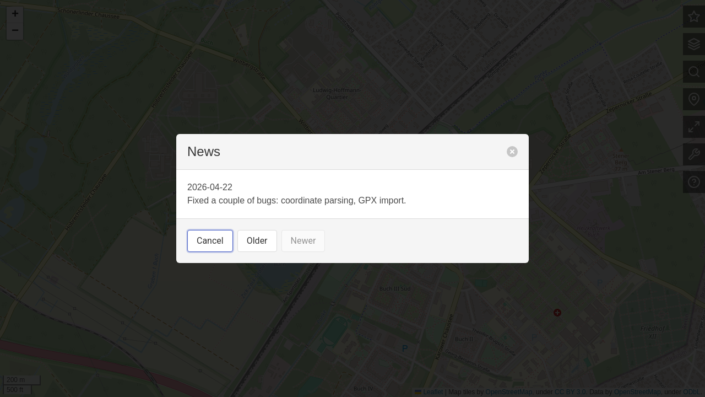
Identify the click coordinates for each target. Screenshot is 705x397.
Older (257, 240)
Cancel (210, 240)
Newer (303, 240)
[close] (512, 151)
